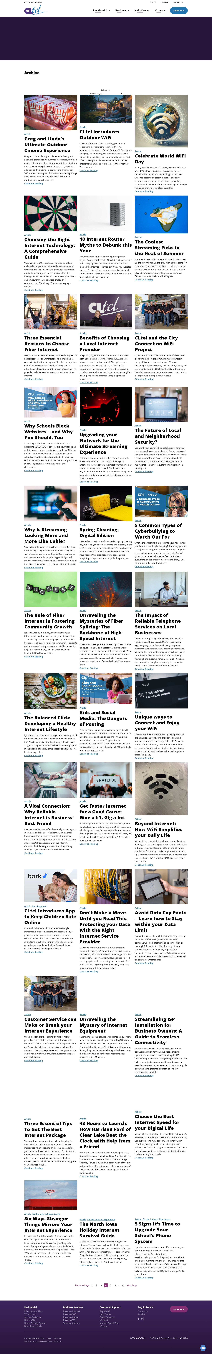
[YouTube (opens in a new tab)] (143, 1319)
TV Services (29, 1314)
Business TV (69, 1320)
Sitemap (57, 1338)
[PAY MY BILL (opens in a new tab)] (178, 3)
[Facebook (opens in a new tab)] (138, 1319)
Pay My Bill (105, 1311)
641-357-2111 (36, 2)
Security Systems (71, 1323)
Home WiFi (29, 1320)
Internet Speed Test (109, 1323)
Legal (49, 1338)
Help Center (105, 1314)
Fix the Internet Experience (46, 1213)
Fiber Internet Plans (33, 1311)
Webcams (104, 1326)
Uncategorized (39, 906)
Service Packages (32, 1317)
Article (27, 134)
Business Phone (70, 1317)
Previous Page (82, 1285)
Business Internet (71, 1311)
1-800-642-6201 (138, 1338)
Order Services (107, 1317)
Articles (141, 1314)
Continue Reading (33, 183)
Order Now (178, 10)
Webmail (104, 1320)
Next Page (132, 1285)
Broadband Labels (33, 1326)
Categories (106, 90)
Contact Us (143, 1311)
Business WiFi (70, 1314)
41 (123, 1285)
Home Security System (35, 1323)
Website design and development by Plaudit (42, 1341)
